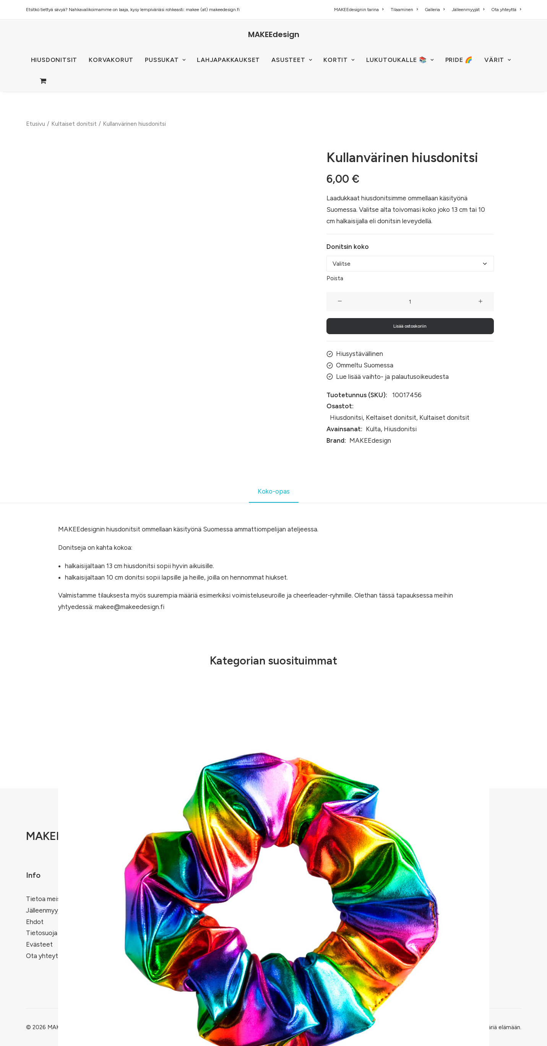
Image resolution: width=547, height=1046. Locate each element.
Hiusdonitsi (346, 417)
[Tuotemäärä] (410, 301)
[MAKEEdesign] (273, 34)
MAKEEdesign (370, 440)
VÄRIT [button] (497, 59)
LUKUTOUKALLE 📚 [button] (400, 59)
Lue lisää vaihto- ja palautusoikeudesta (392, 376)
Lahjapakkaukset (228, 59)
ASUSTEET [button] (291, 59)
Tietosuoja (41, 933)
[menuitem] (360, 9)
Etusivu (35, 123)
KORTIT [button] (338, 59)
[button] (340, 301)
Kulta (373, 429)
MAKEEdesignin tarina (358, 9)
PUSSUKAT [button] (165, 59)
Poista (334, 278)
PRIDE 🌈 (459, 59)
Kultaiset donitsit (74, 123)
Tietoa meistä (46, 899)
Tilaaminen (404, 9)
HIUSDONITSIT (54, 59)
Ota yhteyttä (506, 9)
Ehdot (35, 922)
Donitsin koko (347, 246)
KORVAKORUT (111, 59)
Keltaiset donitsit (391, 417)
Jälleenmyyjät (468, 9)
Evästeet (39, 944)
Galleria (435, 9)
